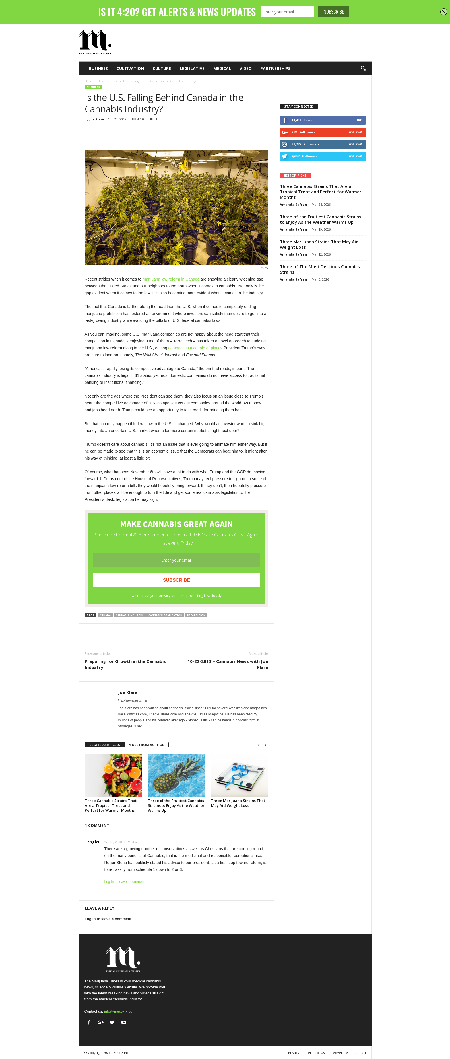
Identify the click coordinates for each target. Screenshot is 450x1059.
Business (98, 68)
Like (358, 120)
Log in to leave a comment (124, 882)
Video (246, 68)
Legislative (192, 68)
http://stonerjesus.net (132, 700)
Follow (355, 132)
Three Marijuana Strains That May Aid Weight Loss (238, 803)
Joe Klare (96, 119)
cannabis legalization (165, 615)
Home (88, 81)
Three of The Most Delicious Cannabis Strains (320, 269)
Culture (162, 68)
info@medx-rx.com (119, 1011)
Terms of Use (316, 1052)
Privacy (293, 1052)
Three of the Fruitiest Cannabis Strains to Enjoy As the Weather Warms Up (176, 805)
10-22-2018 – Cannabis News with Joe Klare (227, 664)
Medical (222, 68)
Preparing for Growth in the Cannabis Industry (125, 664)
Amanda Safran (293, 204)
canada (105, 615)
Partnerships (275, 68)
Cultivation (130, 68)
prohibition (196, 615)
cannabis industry (129, 615)
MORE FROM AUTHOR (146, 745)
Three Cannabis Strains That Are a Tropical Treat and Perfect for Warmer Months (111, 805)
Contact (360, 1052)
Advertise (340, 1052)
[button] (363, 68)
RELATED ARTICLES (104, 745)
